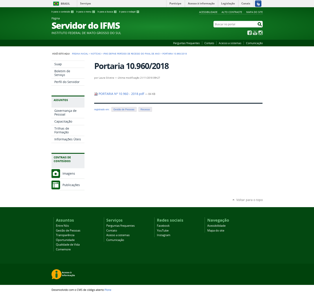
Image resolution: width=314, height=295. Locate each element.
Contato (209, 43)
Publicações (71, 185)
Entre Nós (62, 226)
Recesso (145, 109)
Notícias (96, 53)
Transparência (65, 235)
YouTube (255, 33)
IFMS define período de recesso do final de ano (131, 53)
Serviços (85, 3)
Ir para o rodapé (129, 11)
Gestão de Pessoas (124, 109)
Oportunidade (65, 240)
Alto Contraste (232, 12)
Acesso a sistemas (230, 43)
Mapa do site (254, 12)
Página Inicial (80, 53)
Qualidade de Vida (68, 244)
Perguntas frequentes (186, 43)
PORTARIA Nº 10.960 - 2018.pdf (119, 94)
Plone (108, 289)
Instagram (260, 33)
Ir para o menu (85, 11)
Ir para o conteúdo (62, 11)
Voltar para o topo (249, 200)
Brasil (65, 3)
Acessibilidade (208, 12)
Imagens (68, 173)
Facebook (249, 33)
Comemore (63, 249)
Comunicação (254, 43)
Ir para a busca (107, 11)
